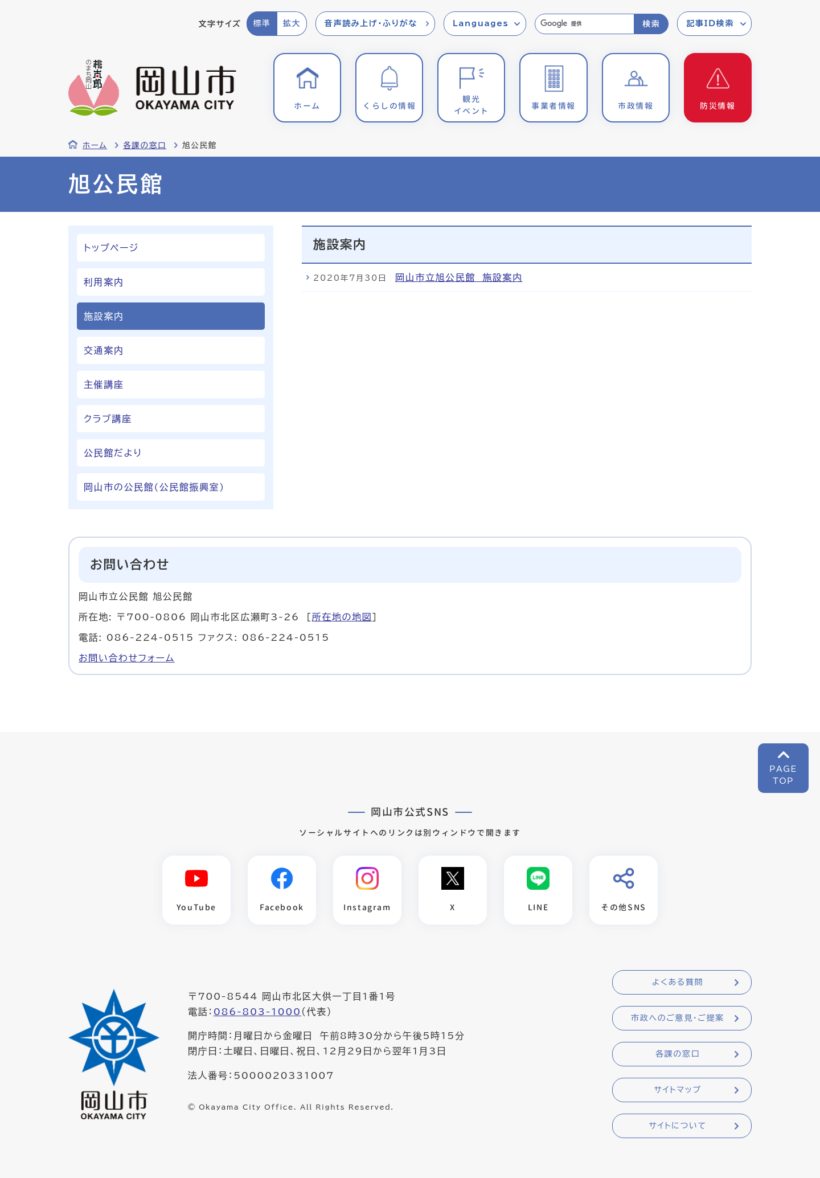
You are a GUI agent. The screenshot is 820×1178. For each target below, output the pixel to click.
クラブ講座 (108, 418)
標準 (261, 23)
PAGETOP (783, 775)
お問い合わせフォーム (127, 657)
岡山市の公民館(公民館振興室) (154, 487)
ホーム (95, 145)
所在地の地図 (342, 616)
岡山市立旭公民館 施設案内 (458, 277)
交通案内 (104, 350)
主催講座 (104, 384)
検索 (651, 24)
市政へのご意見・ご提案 (677, 1018)
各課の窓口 (144, 145)
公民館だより (113, 452)
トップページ (111, 247)
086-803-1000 (257, 1011)
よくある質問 (677, 982)
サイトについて (677, 1126)
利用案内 (104, 282)
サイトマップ (677, 1090)
